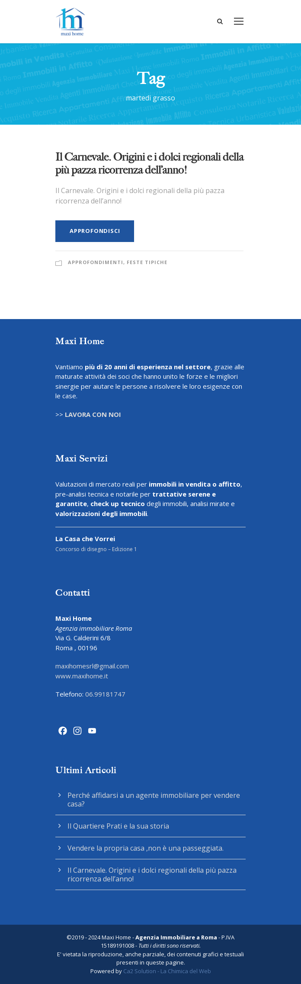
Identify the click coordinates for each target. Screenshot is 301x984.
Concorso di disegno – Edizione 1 (96, 549)
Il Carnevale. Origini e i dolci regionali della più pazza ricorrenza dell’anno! (149, 163)
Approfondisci (95, 231)
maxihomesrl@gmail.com (92, 665)
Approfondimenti (95, 262)
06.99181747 (105, 694)
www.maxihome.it (81, 675)
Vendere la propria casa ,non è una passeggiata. (145, 848)
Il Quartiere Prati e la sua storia (118, 826)
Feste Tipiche (147, 262)
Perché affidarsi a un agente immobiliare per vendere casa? (153, 799)
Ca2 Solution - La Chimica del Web (167, 971)
